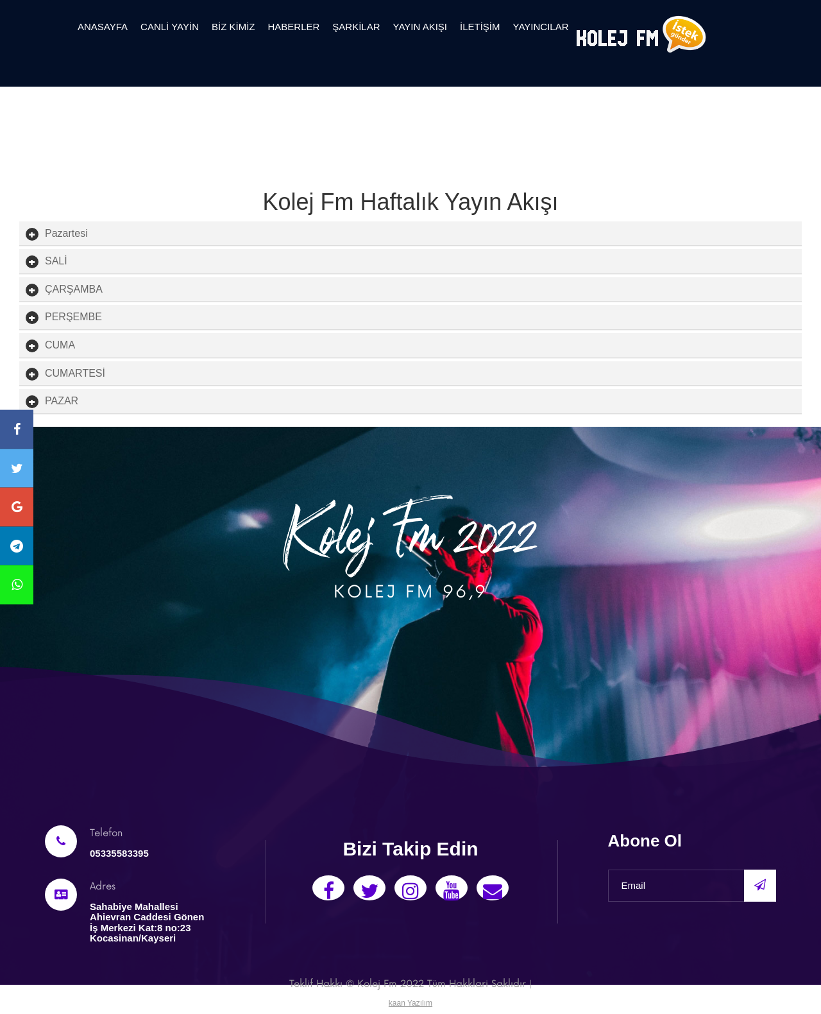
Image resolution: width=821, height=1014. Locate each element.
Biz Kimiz (233, 26)
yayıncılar (541, 26)
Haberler (293, 26)
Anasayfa (103, 26)
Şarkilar (356, 26)
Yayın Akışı (420, 26)
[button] (66, 233)
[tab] (410, 233)
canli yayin (169, 26)
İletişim (480, 26)
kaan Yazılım (410, 1003)
